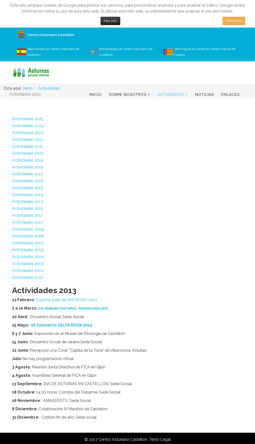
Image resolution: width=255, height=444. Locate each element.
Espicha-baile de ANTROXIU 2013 (66, 299)
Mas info (110, 21)
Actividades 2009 (28, 229)
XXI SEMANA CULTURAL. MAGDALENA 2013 (73, 308)
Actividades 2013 (27, 201)
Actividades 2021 (27, 146)
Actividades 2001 (27, 277)
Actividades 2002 (28, 270)
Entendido (234, 21)
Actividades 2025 (28, 118)
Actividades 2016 (27, 181)
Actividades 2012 (27, 208)
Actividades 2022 (28, 139)
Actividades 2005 (28, 249)
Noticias (204, 94)
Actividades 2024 (28, 125)
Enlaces (230, 94)
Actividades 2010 (27, 222)
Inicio (96, 94)
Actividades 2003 (28, 263)
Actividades (171, 94)
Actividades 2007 (28, 243)
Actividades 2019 (27, 160)
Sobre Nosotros (127, 94)
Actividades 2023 (28, 132)
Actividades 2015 (27, 187)
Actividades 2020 (28, 153)
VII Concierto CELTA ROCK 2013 (61, 325)
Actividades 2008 (28, 236)
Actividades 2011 (27, 215)
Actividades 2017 (27, 174)
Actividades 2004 (28, 256)
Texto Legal (160, 439)
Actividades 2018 (27, 167)
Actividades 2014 (27, 194)
